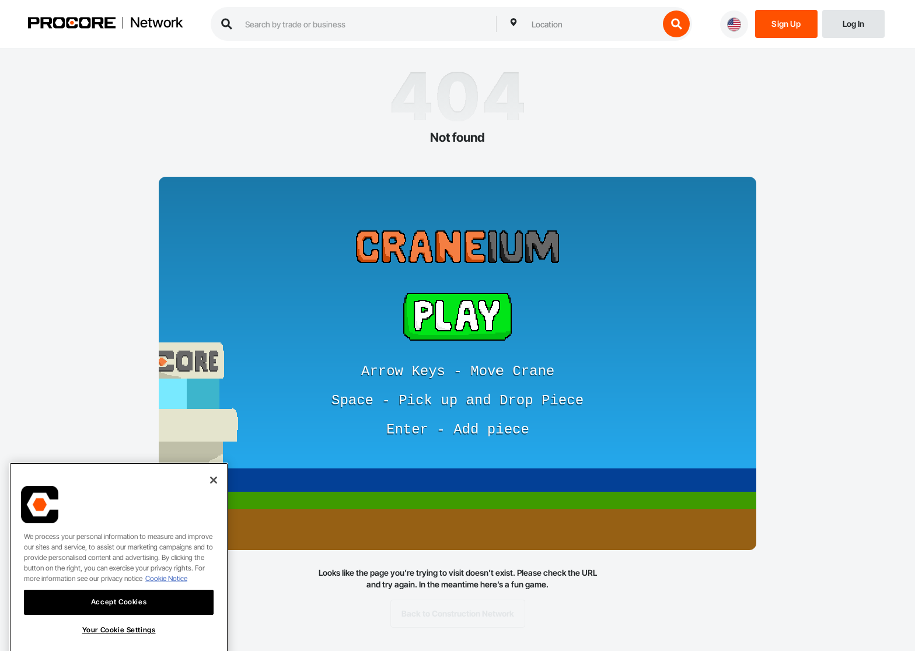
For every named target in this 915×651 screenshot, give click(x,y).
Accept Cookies (118, 612)
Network (156, 23)
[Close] (213, 491)
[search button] (676, 23)
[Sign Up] (786, 23)
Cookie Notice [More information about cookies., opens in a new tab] (166, 589)
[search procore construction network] (365, 24)
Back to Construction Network (458, 613)
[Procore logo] (72, 24)
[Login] (853, 23)
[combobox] (592, 24)
